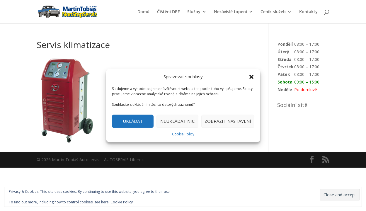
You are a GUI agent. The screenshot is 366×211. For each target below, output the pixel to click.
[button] (251, 77)
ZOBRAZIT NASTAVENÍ (228, 121)
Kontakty (308, 12)
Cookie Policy (183, 134)
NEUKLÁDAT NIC (177, 121)
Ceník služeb (273, 12)
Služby (193, 12)
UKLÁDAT (133, 121)
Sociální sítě (292, 104)
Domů (143, 12)
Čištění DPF (168, 12)
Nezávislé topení (230, 12)
